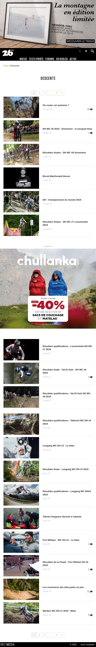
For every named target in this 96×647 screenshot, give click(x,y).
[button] (86, 51)
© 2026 (73, 644)
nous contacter (87, 644)
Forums (49, 59)
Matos (23, 59)
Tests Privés (36, 59)
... (51, 93)
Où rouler (62, 59)
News (6, 66)
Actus (73, 59)
